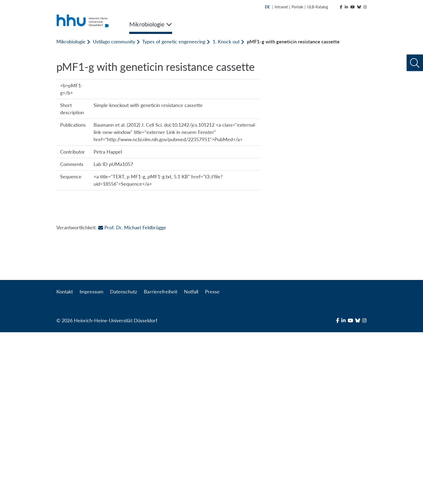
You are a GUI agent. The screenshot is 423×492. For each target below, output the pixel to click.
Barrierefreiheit (160, 451)
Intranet (281, 7)
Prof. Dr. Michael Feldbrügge (132, 431)
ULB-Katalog (317, 7)
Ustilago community (114, 41)
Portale (297, 7)
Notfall (191, 451)
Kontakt (64, 451)
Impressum (91, 451)
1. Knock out (226, 41)
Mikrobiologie (71, 41)
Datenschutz (123, 451)
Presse (212, 451)
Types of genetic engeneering (173, 41)
